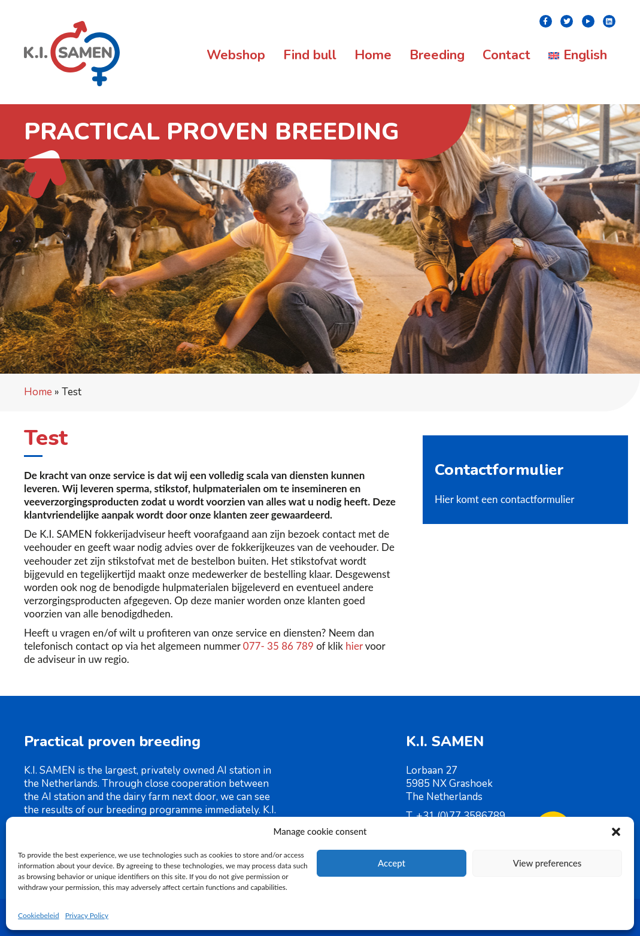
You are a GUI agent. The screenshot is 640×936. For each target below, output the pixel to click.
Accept (391, 863)
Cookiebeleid (38, 915)
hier (353, 646)
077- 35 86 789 (278, 646)
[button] (616, 832)
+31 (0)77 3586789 (460, 816)
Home (38, 392)
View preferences (547, 863)
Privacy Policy (86, 915)
